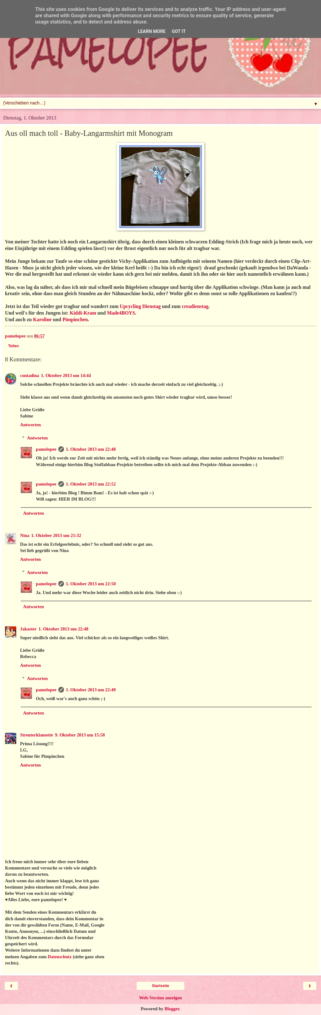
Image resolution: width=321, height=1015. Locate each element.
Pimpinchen (75, 319)
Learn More (152, 31)
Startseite (160, 986)
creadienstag (195, 306)
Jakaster (28, 628)
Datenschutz (59, 956)
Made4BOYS (121, 313)
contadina (29, 375)
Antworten (30, 424)
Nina (24, 535)
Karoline (42, 319)
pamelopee (46, 449)
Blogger (172, 1008)
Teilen (13, 346)
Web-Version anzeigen (160, 997)
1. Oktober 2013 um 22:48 (91, 449)
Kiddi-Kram (83, 313)
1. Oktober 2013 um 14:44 (66, 375)
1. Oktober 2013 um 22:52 (91, 483)
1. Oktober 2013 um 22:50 (91, 583)
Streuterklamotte (36, 734)
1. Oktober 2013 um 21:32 (56, 535)
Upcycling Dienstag (140, 306)
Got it (179, 31)
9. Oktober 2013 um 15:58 (80, 734)
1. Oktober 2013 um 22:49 (91, 689)
